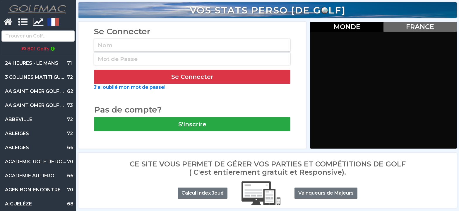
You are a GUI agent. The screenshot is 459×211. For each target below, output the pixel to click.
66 (39, 147)
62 (43, 91)
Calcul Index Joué (202, 193)
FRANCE (420, 27)
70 (43, 161)
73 (43, 105)
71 (38, 63)
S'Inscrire (192, 124)
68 (39, 203)
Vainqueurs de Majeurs (326, 193)
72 (39, 77)
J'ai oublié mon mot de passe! (129, 87)
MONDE (347, 27)
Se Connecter (192, 76)
